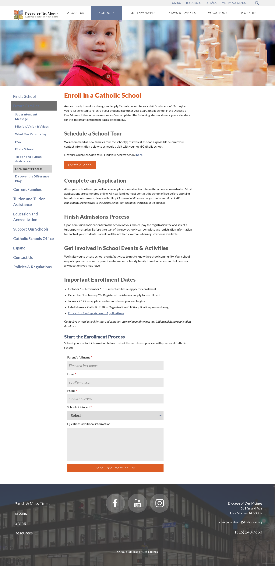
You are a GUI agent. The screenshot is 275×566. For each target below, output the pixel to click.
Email (70, 374)
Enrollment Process (29, 168)
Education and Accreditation (25, 217)
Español (19, 248)
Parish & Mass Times (32, 503)
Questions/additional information (88, 424)
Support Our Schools (30, 229)
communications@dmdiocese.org (241, 522)
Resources (24, 532)
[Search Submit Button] (257, 3)
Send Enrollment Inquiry (115, 467)
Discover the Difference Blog (32, 178)
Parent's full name (78, 357)
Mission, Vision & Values (32, 126)
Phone (71, 390)
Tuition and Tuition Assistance (28, 159)
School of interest (78, 407)
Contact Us (23, 257)
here (139, 154)
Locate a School (80, 165)
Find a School (24, 96)
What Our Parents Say (31, 134)
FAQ (18, 141)
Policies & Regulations (32, 267)
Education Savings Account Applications (96, 313)
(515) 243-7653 (248, 532)
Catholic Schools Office (33, 238)
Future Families (26, 106)
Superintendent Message (26, 116)
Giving (20, 523)
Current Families (27, 189)
